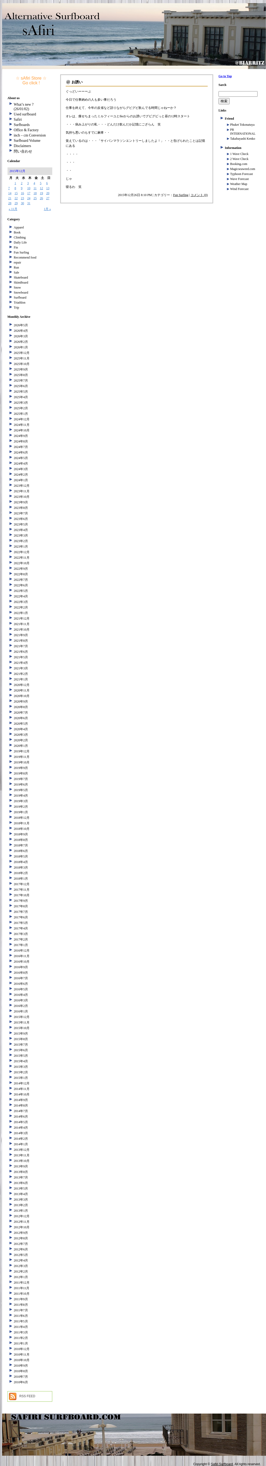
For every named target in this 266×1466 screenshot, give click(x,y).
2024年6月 (21, 452)
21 (9, 198)
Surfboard (20, 297)
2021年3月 (21, 668)
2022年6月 (21, 585)
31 (28, 203)
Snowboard (21, 292)
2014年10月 (22, 1094)
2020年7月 (21, 712)
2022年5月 (21, 591)
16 (22, 193)
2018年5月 (21, 856)
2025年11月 (22, 358)
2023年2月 (21, 541)
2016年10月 (22, 961)
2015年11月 (22, 1022)
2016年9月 (21, 967)
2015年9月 (21, 1033)
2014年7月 (21, 1111)
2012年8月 (21, 1238)
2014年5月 (21, 1122)
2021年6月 (21, 652)
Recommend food (25, 257)
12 (41, 188)
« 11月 (13, 209)
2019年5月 (21, 790)
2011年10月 (22, 1293)
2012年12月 (22, 1216)
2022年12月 (22, 552)
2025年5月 (21, 391)
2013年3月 (21, 1199)
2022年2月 (21, 607)
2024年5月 (21, 458)
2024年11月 (22, 425)
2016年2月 (21, 1006)
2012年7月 (21, 1244)
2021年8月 (21, 640)
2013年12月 (22, 1150)
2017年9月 (21, 901)
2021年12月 (22, 618)
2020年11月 (22, 690)
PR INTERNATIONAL (242, 131)
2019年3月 (21, 801)
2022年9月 (21, 569)
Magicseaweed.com (242, 169)
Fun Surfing (180, 195)
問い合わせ (23, 151)
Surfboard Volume (27, 141)
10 (28, 188)
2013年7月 (21, 1177)
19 (41, 193)
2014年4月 (21, 1127)
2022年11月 (22, 557)
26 (41, 198)
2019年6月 (21, 784)
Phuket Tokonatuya (242, 124)
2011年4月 (21, 1327)
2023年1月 (21, 546)
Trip (16, 307)
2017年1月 (21, 945)
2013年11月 (22, 1155)
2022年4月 (21, 596)
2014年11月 (22, 1089)
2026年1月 (21, 347)
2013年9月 (21, 1166)
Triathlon (19, 302)
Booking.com (238, 164)
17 (28, 193)
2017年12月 (22, 884)
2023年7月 (21, 513)
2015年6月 (21, 1050)
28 (9, 203)
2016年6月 (21, 984)
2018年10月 (22, 829)
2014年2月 (21, 1139)
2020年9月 (21, 701)
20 (47, 193)
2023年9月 (21, 502)
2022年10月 (22, 563)
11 (35, 188)
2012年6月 (21, 1249)
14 (9, 193)
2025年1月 (21, 414)
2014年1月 (21, 1144)
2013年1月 (21, 1210)
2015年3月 (21, 1067)
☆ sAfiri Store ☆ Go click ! (31, 80)
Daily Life (20, 242)
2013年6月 (21, 1183)
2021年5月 (21, 657)
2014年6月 (21, 1116)
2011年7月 (21, 1310)
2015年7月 (21, 1044)
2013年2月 (21, 1205)
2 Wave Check (239, 159)
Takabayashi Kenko (242, 138)
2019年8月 (21, 773)
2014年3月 (21, 1133)
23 (22, 198)
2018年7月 (21, 845)
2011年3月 (21, 1332)
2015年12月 (22, 1017)
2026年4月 (21, 331)
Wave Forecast (239, 179)
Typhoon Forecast (241, 174)
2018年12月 (22, 818)
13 (47, 188)
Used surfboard (25, 114)
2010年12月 (22, 1349)
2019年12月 (22, 751)
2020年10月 (22, 696)
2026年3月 (21, 336)
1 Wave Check (239, 154)
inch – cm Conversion (30, 135)
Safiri (18, 119)
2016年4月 (21, 995)
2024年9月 (21, 436)
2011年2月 (21, 1338)
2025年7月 (21, 380)
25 (35, 198)
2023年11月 (22, 491)
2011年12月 (22, 1282)
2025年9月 (21, 369)
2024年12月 (22, 419)
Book (17, 232)
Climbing (20, 237)
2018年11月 (22, 823)
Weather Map (238, 184)
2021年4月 (21, 663)
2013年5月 (21, 1188)
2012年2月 (21, 1271)
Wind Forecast (239, 189)
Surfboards (22, 125)
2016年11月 (22, 956)
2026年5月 (21, 325)
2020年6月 (21, 718)
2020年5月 (21, 723)
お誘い (77, 82)
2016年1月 (21, 1011)
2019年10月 (22, 762)
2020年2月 (21, 740)
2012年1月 (21, 1277)
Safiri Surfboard (222, 1464)
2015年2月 (21, 1072)
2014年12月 (22, 1083)
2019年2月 (21, 807)
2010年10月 (22, 1360)
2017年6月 (21, 917)
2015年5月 (21, 1056)
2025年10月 (22, 364)
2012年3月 (21, 1266)
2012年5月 (21, 1255)
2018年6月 (21, 851)
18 (35, 193)
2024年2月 (21, 474)
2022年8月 (21, 574)
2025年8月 (21, 375)
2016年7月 (21, 978)
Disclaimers (22, 146)
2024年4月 (21, 463)
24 (28, 198)
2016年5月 (21, 989)
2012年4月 (21, 1260)
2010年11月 (22, 1354)
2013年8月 (21, 1172)
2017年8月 (21, 906)
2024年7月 (21, 447)
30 (22, 203)
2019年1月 (21, 812)
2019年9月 (21, 768)
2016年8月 (21, 973)
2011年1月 (21, 1343)
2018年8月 (21, 840)
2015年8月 (21, 1039)
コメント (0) (199, 195)
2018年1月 (21, 878)
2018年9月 (21, 834)
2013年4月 (21, 1194)
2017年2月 (21, 939)
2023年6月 (21, 519)
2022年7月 (21, 580)
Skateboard (21, 277)
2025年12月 (22, 353)
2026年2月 (21, 342)
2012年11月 (22, 1222)
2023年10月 (22, 497)
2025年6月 (21, 386)
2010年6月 (21, 1382)
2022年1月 (21, 613)
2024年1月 (21, 480)
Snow (17, 287)
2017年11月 (22, 890)
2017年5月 (21, 923)
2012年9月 (21, 1233)
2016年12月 (22, 950)
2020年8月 (21, 707)
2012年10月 (22, 1227)
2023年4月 (21, 530)
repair (17, 262)
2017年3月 (21, 934)
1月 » (47, 209)
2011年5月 (21, 1321)
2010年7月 (21, 1377)
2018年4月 (21, 862)
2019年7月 (21, 779)
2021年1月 (21, 679)
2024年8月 (21, 441)
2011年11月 (21, 1288)
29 (16, 203)
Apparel (19, 227)
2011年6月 (21, 1316)
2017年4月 (21, 928)
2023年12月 (22, 486)
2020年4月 (21, 729)
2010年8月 (21, 1371)
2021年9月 (21, 635)
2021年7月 (21, 646)
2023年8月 (21, 508)
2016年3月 (21, 1000)
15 (16, 193)
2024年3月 (21, 469)
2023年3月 (21, 535)
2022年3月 (21, 602)
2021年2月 (21, 674)
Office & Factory (26, 130)
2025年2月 (21, 408)
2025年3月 (21, 403)
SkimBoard (21, 282)
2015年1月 (21, 1078)
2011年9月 (21, 1299)
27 (47, 198)
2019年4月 (21, 795)
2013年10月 (22, 1161)
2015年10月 (22, 1028)
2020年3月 (21, 735)
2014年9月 (21, 1100)
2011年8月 (21, 1305)
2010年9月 (21, 1365)
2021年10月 (22, 629)
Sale (16, 272)
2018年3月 (21, 867)
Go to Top (225, 76)
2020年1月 (21, 746)
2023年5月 (21, 524)
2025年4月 (21, 397)
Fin (16, 247)
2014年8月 (21, 1105)
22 (16, 198)
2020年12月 (22, 685)
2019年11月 (22, 757)
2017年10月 (22, 895)
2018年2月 (21, 873)
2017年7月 (21, 912)
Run (16, 267)
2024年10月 (22, 430)
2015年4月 (21, 1061)
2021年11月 (22, 624)
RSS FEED (27, 1396)
